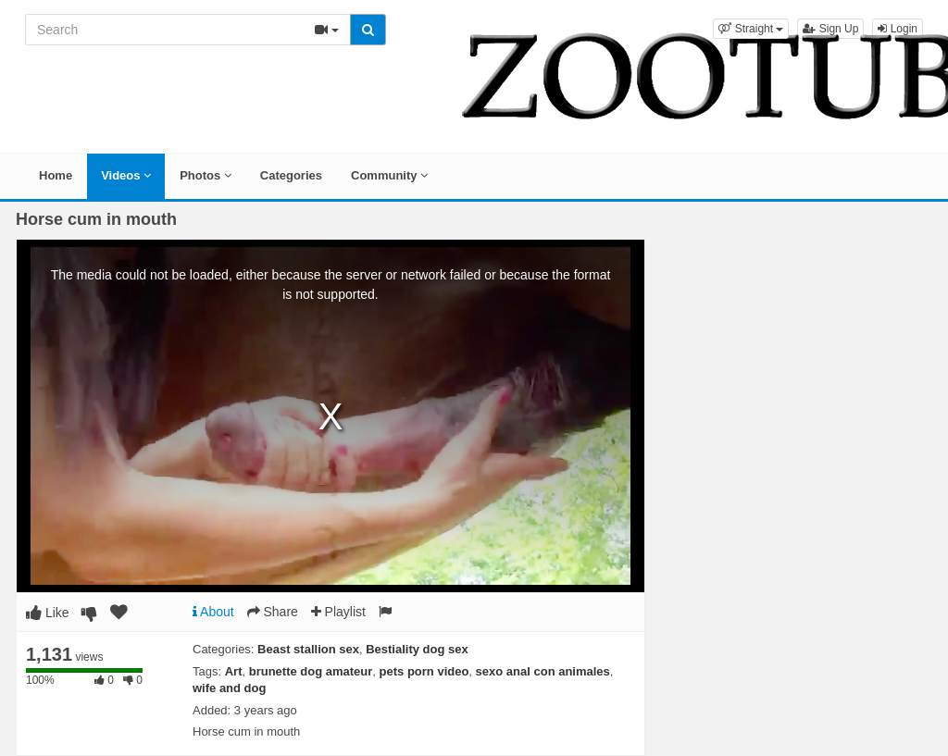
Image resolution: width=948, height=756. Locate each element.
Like (47, 612)
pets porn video (424, 671)
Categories (291, 175)
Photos (205, 175)
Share (272, 611)
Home (55, 175)
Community (389, 175)
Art (234, 671)
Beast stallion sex (308, 649)
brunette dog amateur (311, 671)
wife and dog (229, 688)
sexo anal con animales (543, 671)
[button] (751, 29)
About (213, 611)
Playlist (338, 611)
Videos (126, 175)
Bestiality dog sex (417, 649)
